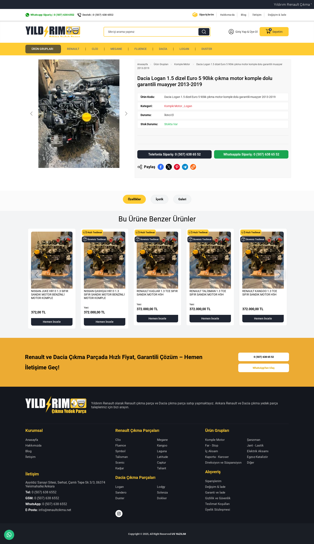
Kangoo (162, 445)
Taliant (161, 468)
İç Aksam (211, 450)
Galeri (183, 198)
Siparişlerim (206, 14)
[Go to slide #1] (57, 176)
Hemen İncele (52, 321)
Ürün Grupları (44, 48)
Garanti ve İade (215, 492)
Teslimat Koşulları (217, 503)
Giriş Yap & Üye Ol (243, 31)
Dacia (168, 48)
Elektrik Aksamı (258, 450)
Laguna (162, 450)
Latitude (162, 456)
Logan (190, 48)
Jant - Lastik (255, 445)
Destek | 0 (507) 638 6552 (98, 14)
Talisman (121, 456)
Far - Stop (211, 445)
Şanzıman (253, 439)
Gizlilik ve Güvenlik (218, 497)
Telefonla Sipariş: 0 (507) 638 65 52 (174, 153)
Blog (243, 14)
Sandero (121, 492)
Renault (76, 48)
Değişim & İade (277, 14)
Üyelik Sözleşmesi (217, 509)
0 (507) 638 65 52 (264, 356)
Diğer (250, 462)
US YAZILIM (179, 533)
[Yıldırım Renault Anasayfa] (52, 32)
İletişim (256, 14)
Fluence (145, 48)
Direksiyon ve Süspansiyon (223, 462)
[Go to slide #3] (100, 176)
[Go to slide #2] (79, 176)
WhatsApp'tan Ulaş (263, 368)
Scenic (120, 462)
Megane (120, 48)
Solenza (162, 492)
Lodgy (161, 486)
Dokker (162, 497)
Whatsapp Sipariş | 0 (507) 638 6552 (52, 14)
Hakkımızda (227, 14)
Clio (98, 48)
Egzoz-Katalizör (257, 456)
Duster (213, 48)
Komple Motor (182, 63)
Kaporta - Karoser (217, 456)
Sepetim (274, 31)
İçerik (159, 198)
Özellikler (133, 198)
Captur (161, 462)
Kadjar (119, 468)
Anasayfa (142, 63)
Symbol (120, 450)
